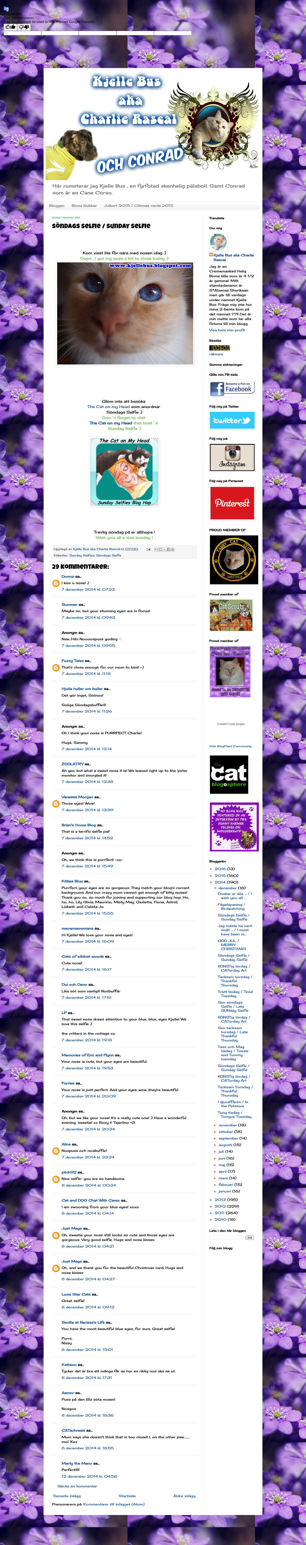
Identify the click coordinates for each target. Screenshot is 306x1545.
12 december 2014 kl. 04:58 (89, 1476)
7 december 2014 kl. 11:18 (86, 673)
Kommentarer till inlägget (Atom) (114, 1504)
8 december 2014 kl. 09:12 (88, 1307)
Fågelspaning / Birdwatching (231, 906)
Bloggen (56, 205)
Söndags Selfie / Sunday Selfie (234, 917)
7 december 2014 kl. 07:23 (88, 589)
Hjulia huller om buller (82, 689)
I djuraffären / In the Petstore (233, 1104)
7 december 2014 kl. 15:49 (87, 866)
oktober (226, 1132)
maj (223, 1165)
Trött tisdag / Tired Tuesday (235, 994)
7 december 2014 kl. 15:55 (87, 913)
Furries (68, 1083)
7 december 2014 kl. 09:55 (88, 645)
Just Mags (72, 1228)
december (228, 888)
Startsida (127, 1496)
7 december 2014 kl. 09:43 (88, 617)
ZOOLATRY (72, 764)
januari (225, 1191)
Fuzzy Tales (73, 661)
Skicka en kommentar (77, 1486)
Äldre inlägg (184, 1496)
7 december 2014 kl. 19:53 (87, 1068)
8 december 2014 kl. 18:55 (88, 1448)
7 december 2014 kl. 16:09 (88, 941)
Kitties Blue (72, 881)
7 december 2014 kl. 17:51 (87, 997)
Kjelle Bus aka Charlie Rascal (234, 257)
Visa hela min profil (227, 330)
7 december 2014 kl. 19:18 (87, 1040)
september (229, 1138)
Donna (68, 576)
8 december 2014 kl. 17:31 (87, 1378)
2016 (221, 869)
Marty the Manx (77, 1463)
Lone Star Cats (76, 1294)
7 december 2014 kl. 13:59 (87, 810)
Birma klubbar (84, 205)
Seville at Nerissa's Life (83, 1322)
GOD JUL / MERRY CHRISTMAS (232, 945)
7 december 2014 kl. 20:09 (89, 1096)
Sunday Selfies (81, 555)
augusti (226, 1145)
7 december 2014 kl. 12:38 (87, 782)
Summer (69, 604)
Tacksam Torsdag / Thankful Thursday (235, 1091)
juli (222, 1151)
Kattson (69, 1365)
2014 (221, 882)
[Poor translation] (24, 27)
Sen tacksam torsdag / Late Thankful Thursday (233, 1034)
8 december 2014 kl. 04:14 (88, 1213)
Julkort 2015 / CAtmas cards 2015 (138, 205)
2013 (221, 1200)
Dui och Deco (74, 984)
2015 (221, 876)
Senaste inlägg (67, 1496)
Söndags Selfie (108, 555)
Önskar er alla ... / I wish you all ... (235, 896)
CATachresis (73, 1430)
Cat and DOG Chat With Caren (91, 1200)
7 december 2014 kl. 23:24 (88, 1157)
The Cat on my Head (109, 406)
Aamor (68, 1393)
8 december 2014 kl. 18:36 (88, 1415)
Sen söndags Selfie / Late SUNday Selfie (233, 1006)
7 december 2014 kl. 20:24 (88, 1129)
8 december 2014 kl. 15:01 (87, 1349)
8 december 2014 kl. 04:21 (88, 1246)
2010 (221, 1219)
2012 (221, 1206)
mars (224, 1178)
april (223, 1171)
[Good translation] (10, 27)
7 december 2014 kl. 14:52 (87, 838)
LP (64, 1013)
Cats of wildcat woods (83, 956)
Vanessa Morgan (77, 797)
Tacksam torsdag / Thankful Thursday (235, 981)
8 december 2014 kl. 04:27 (88, 1279)
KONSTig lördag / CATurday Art (234, 968)
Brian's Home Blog (79, 825)
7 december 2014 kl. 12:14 (87, 749)
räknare (216, 354)
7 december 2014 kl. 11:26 (87, 711)
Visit (230, 746)
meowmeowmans (77, 928)
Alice (66, 1144)
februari (226, 1184)
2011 (220, 1213)
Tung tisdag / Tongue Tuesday (234, 1114)
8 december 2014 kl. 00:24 (89, 1185)
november (228, 1125)
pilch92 (69, 1172)
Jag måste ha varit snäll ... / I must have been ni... (235, 930)
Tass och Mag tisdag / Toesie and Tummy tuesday (233, 1053)
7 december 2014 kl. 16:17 (87, 969)
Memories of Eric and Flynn (88, 1055)
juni (223, 1158)
